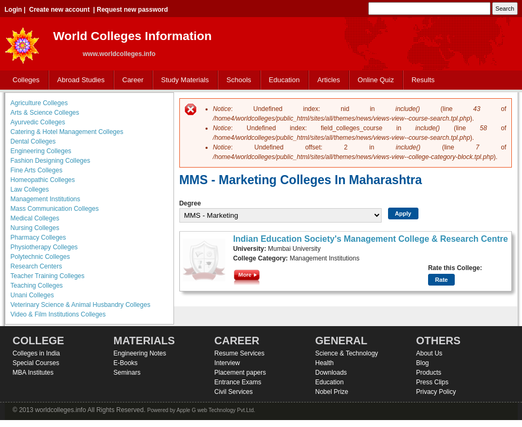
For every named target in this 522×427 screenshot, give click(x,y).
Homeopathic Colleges (43, 180)
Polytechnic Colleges (40, 256)
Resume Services (240, 353)
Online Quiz (376, 80)
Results (423, 80)
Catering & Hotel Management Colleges (67, 132)
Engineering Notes (140, 353)
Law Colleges (30, 189)
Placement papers (240, 372)
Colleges (24, 80)
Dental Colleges (33, 141)
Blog (422, 363)
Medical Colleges (35, 218)
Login (13, 9)
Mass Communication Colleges (55, 208)
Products (428, 372)
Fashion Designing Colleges (50, 160)
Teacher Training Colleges (48, 276)
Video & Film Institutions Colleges (58, 314)
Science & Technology (346, 353)
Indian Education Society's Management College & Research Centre (370, 238)
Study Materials (182, 80)
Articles (328, 80)
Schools (236, 80)
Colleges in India (36, 353)
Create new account (59, 9)
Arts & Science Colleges (45, 112)
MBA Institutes (33, 372)
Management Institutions (46, 199)
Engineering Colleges (41, 151)
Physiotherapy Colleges (44, 247)
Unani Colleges (32, 295)
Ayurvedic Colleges (38, 122)
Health (324, 363)
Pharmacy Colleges (38, 237)
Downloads (331, 372)
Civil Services (234, 392)
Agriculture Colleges (39, 103)
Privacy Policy (436, 392)
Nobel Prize (332, 392)
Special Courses (36, 363)
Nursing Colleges (35, 228)
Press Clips (432, 382)
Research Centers (36, 266)
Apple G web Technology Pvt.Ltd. (216, 410)
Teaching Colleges (37, 285)
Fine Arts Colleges (36, 170)
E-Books (126, 363)
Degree (190, 203)
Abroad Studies (78, 80)
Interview (227, 363)
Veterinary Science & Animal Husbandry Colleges (81, 305)
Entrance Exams (238, 382)
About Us (429, 353)
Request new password (132, 9)
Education (282, 80)
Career (130, 80)
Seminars (127, 372)
